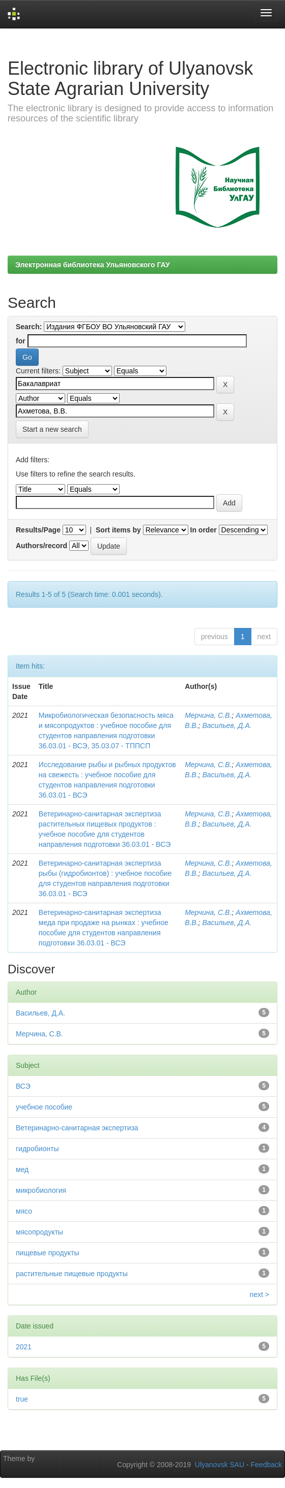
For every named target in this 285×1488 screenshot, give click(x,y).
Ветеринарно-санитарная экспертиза (77, 1128)
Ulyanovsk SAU (219, 1465)
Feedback (266, 1465)
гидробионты (37, 1149)
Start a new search (52, 429)
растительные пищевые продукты (72, 1274)
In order (203, 530)
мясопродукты (39, 1232)
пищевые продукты (47, 1253)
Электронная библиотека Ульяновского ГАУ (92, 265)
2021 (24, 1347)
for (20, 341)
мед (22, 1169)
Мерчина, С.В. (208, 715)
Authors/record (41, 546)
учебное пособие (44, 1107)
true (22, 1399)
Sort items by (118, 530)
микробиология (41, 1190)
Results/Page (38, 530)
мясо (24, 1211)
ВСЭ (23, 1086)
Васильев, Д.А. (226, 725)
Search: (29, 327)
